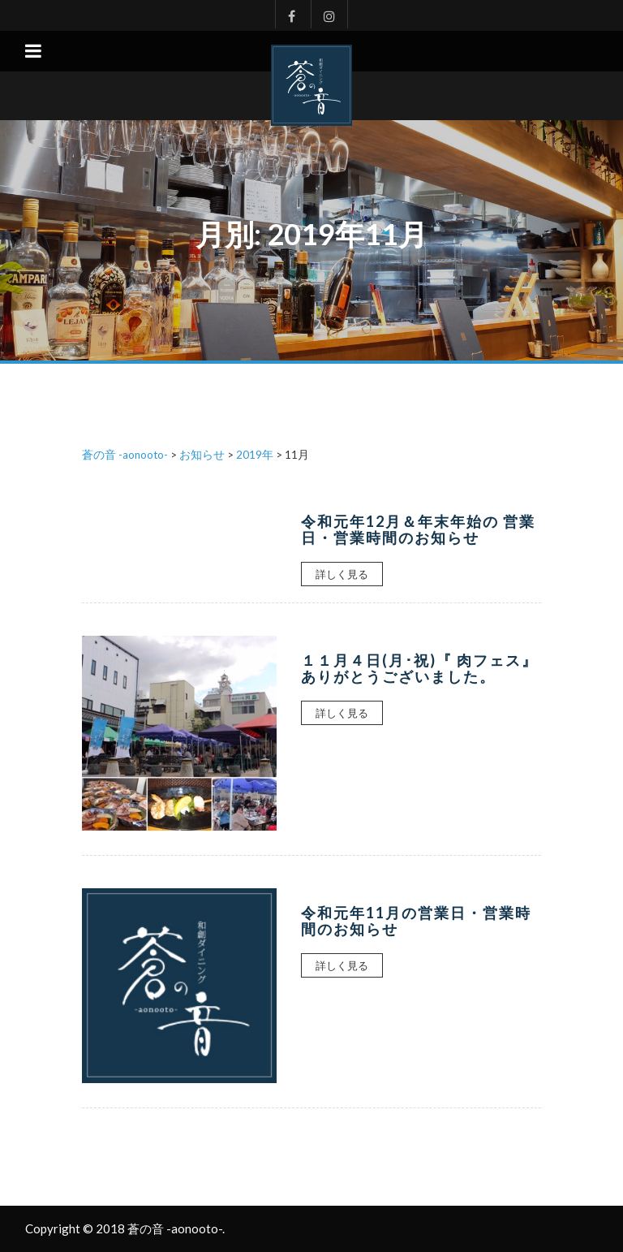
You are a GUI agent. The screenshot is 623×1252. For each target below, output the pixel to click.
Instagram (329, 14)
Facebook (287, 14)
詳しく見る (342, 574)
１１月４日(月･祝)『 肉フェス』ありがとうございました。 (419, 668)
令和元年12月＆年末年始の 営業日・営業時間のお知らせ (418, 529)
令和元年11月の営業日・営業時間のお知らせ (416, 921)
